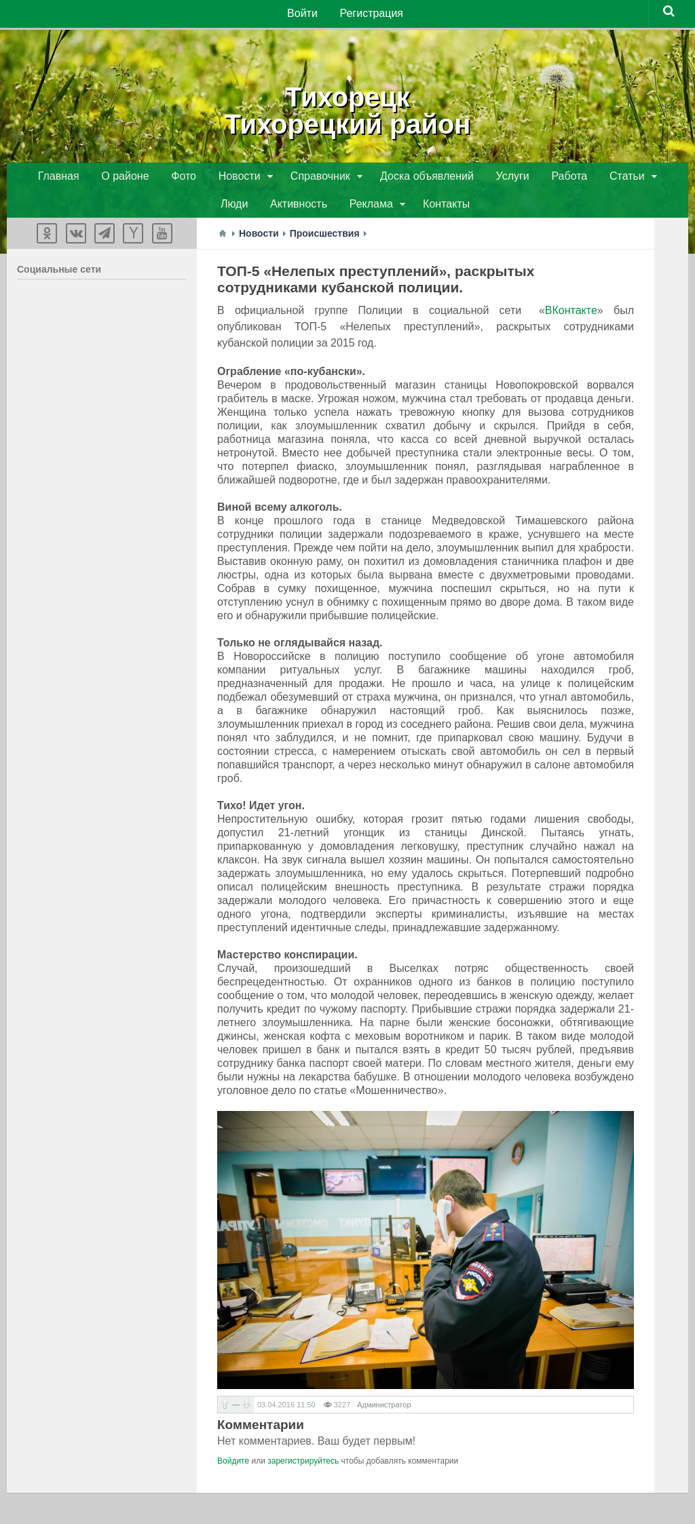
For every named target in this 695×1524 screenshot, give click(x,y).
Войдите (233, 1465)
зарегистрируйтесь (303, 1465)
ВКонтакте (571, 315)
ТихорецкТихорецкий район (347, 108)
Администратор (384, 1409)
